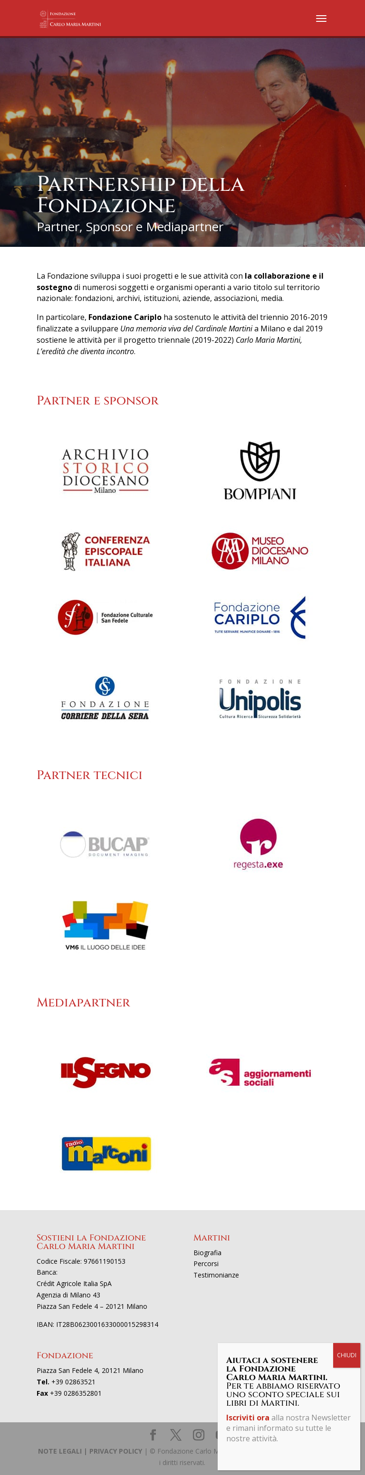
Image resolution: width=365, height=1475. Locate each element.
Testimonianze (216, 1274)
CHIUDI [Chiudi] (346, 1355)
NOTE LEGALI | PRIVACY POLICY (90, 1451)
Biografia (207, 1252)
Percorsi (206, 1263)
